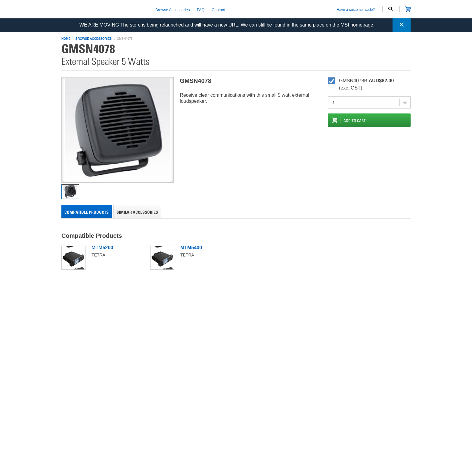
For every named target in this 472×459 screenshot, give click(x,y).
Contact (218, 9)
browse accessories (94, 38)
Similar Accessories (137, 212)
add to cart (354, 120)
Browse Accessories (172, 9)
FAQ (201, 9)
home (65, 38)
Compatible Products (86, 212)
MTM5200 (102, 247)
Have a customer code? (356, 10)
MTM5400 (191, 247)
